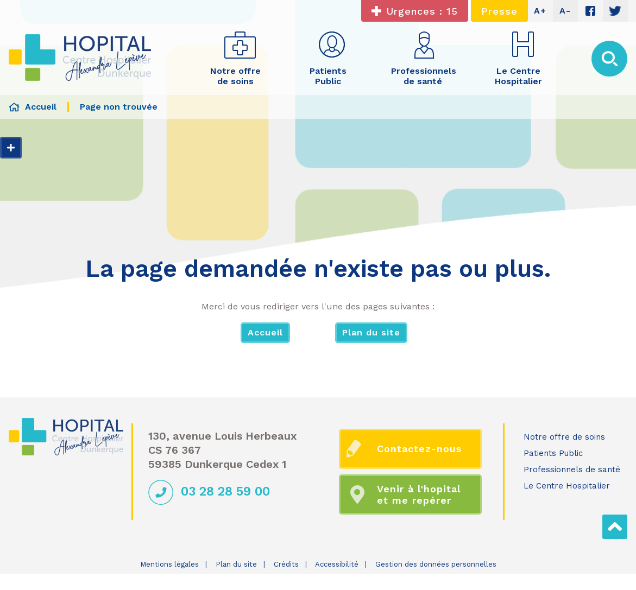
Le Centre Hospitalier (567, 486)
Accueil (265, 332)
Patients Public (553, 453)
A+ (540, 10)
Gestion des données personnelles (435, 564)
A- (565, 10)
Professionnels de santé (572, 469)
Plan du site (371, 332)
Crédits (286, 564)
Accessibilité (336, 564)
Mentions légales (169, 564)
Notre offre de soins (564, 437)
